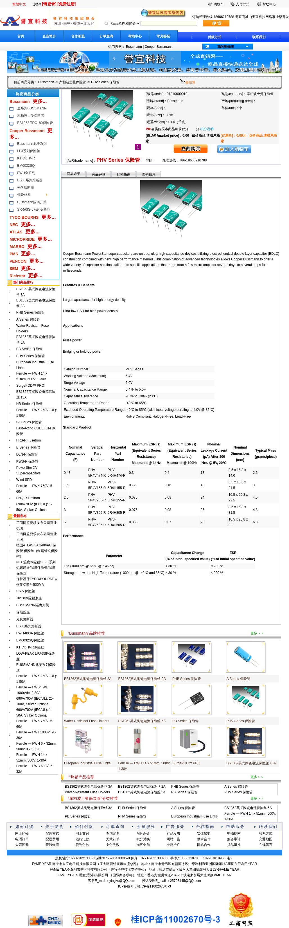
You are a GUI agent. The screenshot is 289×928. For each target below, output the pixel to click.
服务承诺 (234, 839)
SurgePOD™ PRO (30, 386)
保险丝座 (24, 195)
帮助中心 (135, 36)
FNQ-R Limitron (28, 498)
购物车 (219, 4)
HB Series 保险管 (29, 404)
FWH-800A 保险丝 (30, 633)
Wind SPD (24, 480)
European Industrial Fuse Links (87, 763)
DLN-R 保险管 (27, 454)
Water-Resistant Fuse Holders (86, 721)
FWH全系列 (26, 173)
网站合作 (204, 845)
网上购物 (22, 833)
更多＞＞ (257, 633)
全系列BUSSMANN (31, 108)
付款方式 (214, 37)
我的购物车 (225, 47)
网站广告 (173, 839)
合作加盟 (78, 36)
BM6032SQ (26, 166)
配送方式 (52, 833)
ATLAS (16, 232)
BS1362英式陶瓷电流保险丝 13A (251, 763)
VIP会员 (143, 833)
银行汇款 (82, 839)
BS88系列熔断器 (29, 180)
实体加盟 (204, 833)
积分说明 (207, 129)
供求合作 (204, 839)
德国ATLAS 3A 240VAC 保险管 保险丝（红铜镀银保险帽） (37, 550)
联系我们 (259, 37)
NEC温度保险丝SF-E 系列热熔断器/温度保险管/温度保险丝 (36, 567)
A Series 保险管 (28, 319)
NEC (14, 224)
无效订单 (112, 839)
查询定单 (112, 833)
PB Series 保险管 (29, 349)
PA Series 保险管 (29, 422)
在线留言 (265, 845)
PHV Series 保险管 (30, 356)
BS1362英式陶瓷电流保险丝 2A (142, 679)
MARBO (17, 246)
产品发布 (173, 833)
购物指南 (123, 174)
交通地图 (265, 839)
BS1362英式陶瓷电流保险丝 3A (88, 679)
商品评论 (98, 174)
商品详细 (73, 174)
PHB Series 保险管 (30, 312)
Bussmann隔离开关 (32, 202)
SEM (14, 268)
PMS (14, 254)
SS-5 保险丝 (25, 591)
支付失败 (112, 845)
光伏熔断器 (25, 188)
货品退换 (234, 845)
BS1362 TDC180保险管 (35, 123)
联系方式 (265, 833)
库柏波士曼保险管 (72, 82)
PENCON (18, 261)
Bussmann (134, 47)
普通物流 (52, 845)
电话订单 (22, 839)
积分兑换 (143, 839)
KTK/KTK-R (26, 158)
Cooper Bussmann (159, 47)
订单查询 (106, 36)
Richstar (17, 276)
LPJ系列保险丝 (28, 151)
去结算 (190, 82)
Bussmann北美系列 (32, 144)
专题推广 (173, 845)
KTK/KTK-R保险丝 (30, 647)
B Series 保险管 (28, 447)
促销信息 (148, 174)
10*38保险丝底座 (29, 598)
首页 (20, 36)
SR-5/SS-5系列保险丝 (33, 209)
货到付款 (82, 845)
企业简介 (49, 36)
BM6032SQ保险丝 (30, 640)
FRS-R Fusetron (28, 440)
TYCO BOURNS (24, 217)
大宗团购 (22, 845)
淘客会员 (143, 845)
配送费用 (52, 839)
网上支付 (82, 833)
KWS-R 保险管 (27, 461)
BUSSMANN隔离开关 (32, 605)
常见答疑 (163, 36)
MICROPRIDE (22, 239)
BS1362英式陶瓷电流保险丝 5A (142, 721)
